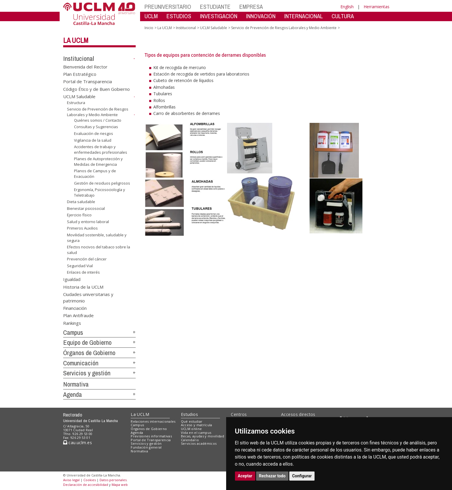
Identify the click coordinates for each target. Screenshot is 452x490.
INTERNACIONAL (303, 16)
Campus (73, 332)
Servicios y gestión (86, 373)
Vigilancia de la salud (92, 140)
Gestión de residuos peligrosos (102, 182)
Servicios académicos (199, 443)
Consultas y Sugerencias (96, 126)
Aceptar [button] (245, 476)
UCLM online (191, 429)
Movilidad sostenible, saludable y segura (97, 237)
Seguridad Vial (80, 265)
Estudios (189, 414)
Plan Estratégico (79, 74)
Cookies (89, 480)
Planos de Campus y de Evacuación (95, 173)
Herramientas (376, 6)
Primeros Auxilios (82, 228)
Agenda (72, 394)
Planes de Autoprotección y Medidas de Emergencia (98, 161)
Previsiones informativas (151, 436)
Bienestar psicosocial (86, 208)
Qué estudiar (192, 421)
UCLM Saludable (79, 96)
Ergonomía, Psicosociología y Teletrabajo (99, 192)
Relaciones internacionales (153, 421)
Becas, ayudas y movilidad (202, 436)
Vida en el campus (196, 432)
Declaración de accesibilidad (85, 484)
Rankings (72, 323)
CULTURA (343, 16)
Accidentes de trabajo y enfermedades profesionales (100, 149)
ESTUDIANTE (215, 7)
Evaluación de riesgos (93, 133)
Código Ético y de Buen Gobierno (96, 89)
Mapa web (120, 484)
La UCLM (75, 40)
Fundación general (146, 447)
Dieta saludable (81, 201)
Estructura (76, 102)
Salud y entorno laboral (88, 221)
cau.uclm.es (77, 442)
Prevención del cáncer (87, 259)
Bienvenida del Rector (85, 66)
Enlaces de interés (83, 272)
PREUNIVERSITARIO (167, 7)
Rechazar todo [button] (272, 476)
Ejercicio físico (79, 215)
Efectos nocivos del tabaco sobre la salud (98, 249)
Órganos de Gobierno (89, 352)
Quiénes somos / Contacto (97, 120)
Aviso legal (71, 480)
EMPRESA (251, 7)
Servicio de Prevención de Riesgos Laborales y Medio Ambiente (97, 111)
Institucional (78, 58)
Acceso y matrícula (196, 425)
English (347, 6)
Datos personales (113, 480)
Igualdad (71, 279)
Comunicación (80, 363)
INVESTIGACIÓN (218, 16)
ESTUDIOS (179, 16)
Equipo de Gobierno (87, 342)
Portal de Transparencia (87, 81)
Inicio (148, 27)
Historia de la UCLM (83, 287)
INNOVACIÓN (260, 16)
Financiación (75, 308)
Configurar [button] (302, 476)
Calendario (190, 440)
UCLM (151, 16)
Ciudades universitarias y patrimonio (88, 297)
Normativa (76, 384)
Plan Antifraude (78, 315)
